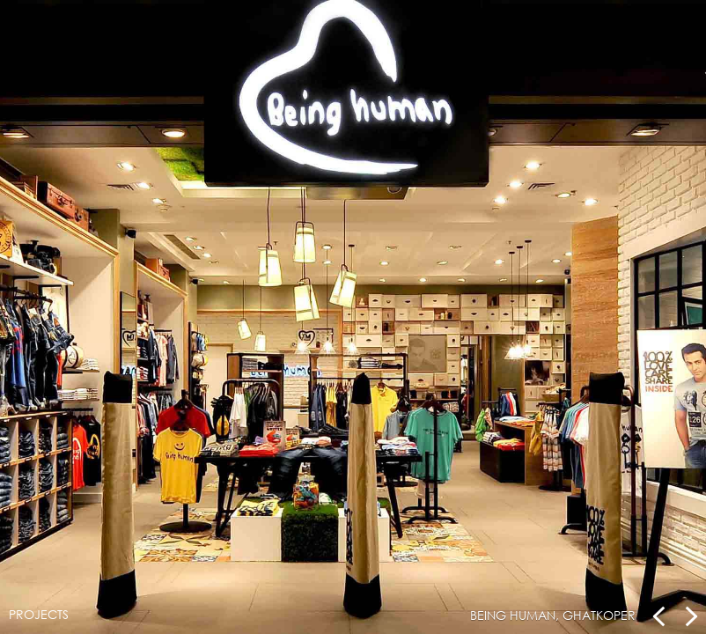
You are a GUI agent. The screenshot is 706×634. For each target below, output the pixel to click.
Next (690, 616)
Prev (659, 616)
